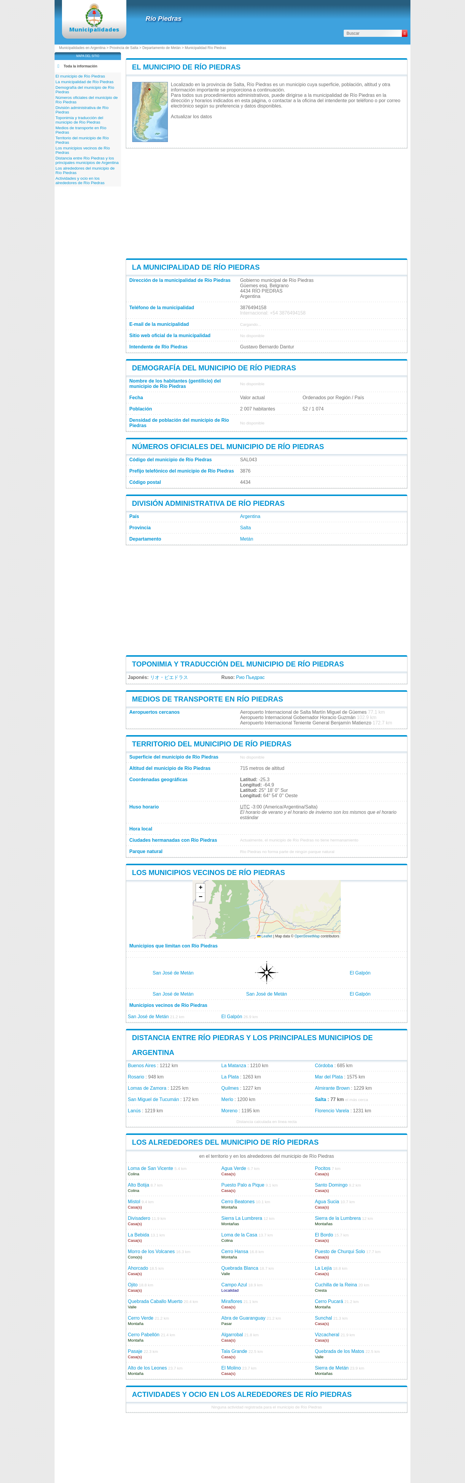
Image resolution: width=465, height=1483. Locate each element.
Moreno (229, 1110)
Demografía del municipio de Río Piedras (214, 368)
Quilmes (230, 1088)
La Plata (230, 1076)
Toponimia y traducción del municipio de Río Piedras (238, 664)
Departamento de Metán (161, 48)
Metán (246, 538)
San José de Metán (173, 972)
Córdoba (324, 1065)
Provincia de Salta (123, 48)
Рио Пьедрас (250, 677)
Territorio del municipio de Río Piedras (212, 744)
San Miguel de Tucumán (153, 1099)
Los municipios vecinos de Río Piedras (208, 872)
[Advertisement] (266, 203)
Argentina (250, 516)
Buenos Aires (142, 1065)
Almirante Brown (332, 1088)
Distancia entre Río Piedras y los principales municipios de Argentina (87, 160)
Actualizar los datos (191, 116)
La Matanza (233, 1065)
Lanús (134, 1110)
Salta (245, 527)
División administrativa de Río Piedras (208, 503)
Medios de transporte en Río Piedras (207, 699)
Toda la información (80, 66)
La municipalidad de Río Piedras (196, 267)
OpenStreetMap (307, 936)
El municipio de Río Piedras (186, 67)
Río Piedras (163, 18)
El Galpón (360, 972)
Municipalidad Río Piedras (205, 48)
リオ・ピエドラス (169, 677)
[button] (200, 888)
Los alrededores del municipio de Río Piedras (225, 1142)
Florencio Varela (332, 1110)
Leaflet (264, 936)
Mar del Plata (329, 1076)
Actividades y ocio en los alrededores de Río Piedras (242, 1394)
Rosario (136, 1076)
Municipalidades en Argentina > (84, 48)
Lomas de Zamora (147, 1088)
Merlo (227, 1099)
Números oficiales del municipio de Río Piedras (228, 447)
